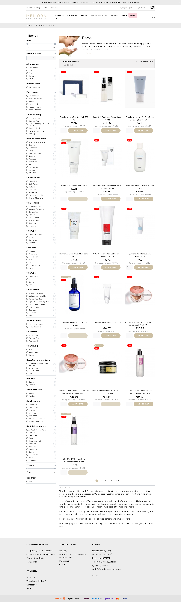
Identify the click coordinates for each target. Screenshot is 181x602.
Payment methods (35, 558)
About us (30, 577)
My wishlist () (142, 8)
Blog (124, 15)
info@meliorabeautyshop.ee (108, 569)
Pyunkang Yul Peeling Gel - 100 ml (74, 185)
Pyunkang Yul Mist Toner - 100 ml (73, 322)
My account (64, 561)
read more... (86, 53)
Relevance (148, 61)
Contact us (31, 585)
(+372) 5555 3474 (41, 8)
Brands (84, 15)
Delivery (63, 551)
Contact (114, 15)
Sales (132, 15)
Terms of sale (32, 562)
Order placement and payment (41, 554)
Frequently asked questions (39, 551)
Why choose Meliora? (36, 581)
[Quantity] (63, 130)
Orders (62, 565)
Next (116, 481)
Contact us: (30, 8)
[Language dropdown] (130, 7)
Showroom (72, 15)
